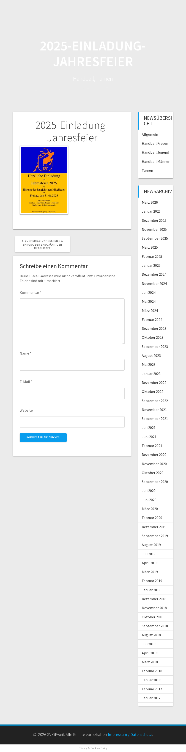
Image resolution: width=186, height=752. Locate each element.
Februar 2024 (152, 319)
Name (25, 353)
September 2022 (155, 400)
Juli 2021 (149, 427)
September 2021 (155, 418)
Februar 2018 (152, 671)
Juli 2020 (149, 490)
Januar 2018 (151, 680)
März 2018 (150, 662)
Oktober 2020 (152, 472)
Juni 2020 (149, 499)
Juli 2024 (149, 292)
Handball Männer (156, 161)
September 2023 (155, 346)
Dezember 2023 (154, 328)
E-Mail (26, 381)
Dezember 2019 (154, 526)
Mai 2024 (149, 301)
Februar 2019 (152, 580)
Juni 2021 (149, 436)
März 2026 (150, 202)
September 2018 (155, 626)
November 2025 (154, 229)
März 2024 (150, 310)
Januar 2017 (151, 698)
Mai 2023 (149, 364)
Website (26, 410)
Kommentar (30, 292)
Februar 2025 (152, 256)
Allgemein (150, 134)
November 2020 (154, 463)
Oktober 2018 (152, 617)
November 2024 (154, 283)
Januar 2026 (151, 211)
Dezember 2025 (154, 220)
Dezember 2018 (154, 599)
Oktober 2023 (152, 337)
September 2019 (155, 535)
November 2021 (154, 409)
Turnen (147, 170)
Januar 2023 (151, 373)
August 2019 (151, 544)
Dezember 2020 (154, 454)
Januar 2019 (151, 590)
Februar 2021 (152, 445)
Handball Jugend (155, 152)
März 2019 (150, 571)
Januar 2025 (151, 265)
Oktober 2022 (152, 391)
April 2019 (150, 563)
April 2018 (150, 653)
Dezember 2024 (154, 274)
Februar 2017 (152, 689)
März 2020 (150, 508)
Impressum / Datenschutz (130, 734)
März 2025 (150, 247)
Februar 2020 (152, 517)
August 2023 (151, 355)
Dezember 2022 (154, 382)
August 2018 (151, 635)
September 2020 (155, 481)
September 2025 (155, 238)
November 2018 (154, 607)
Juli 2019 (149, 554)
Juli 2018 (149, 644)
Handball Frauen (155, 143)
